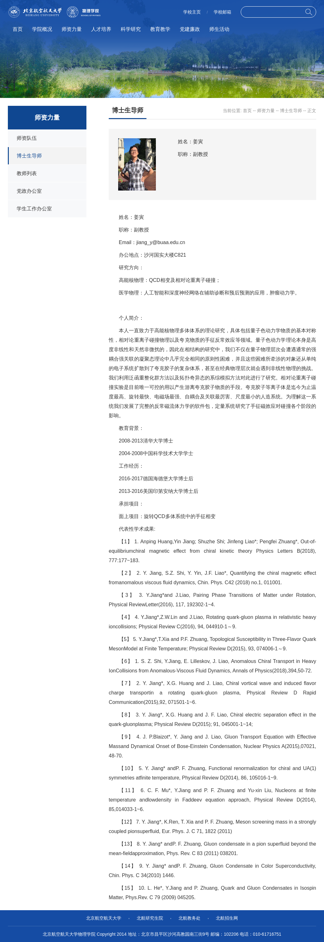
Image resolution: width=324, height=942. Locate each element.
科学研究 (131, 29)
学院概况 (42, 29)
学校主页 (192, 11)
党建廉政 (190, 29)
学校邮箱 (222, 11)
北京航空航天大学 (103, 918)
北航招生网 (227, 918)
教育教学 (160, 29)
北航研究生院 (150, 918)
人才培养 (101, 29)
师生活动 (219, 29)
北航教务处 (189, 918)
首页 (18, 29)
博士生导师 (291, 110)
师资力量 (72, 29)
